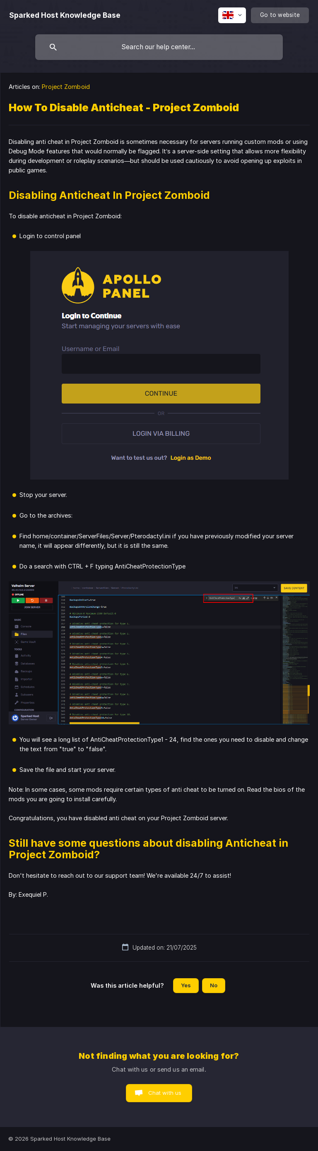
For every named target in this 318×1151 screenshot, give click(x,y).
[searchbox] (159, 47)
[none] (64, 15)
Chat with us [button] (165, 1092)
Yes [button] (186, 985)
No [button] (213, 985)
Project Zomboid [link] (66, 86)
